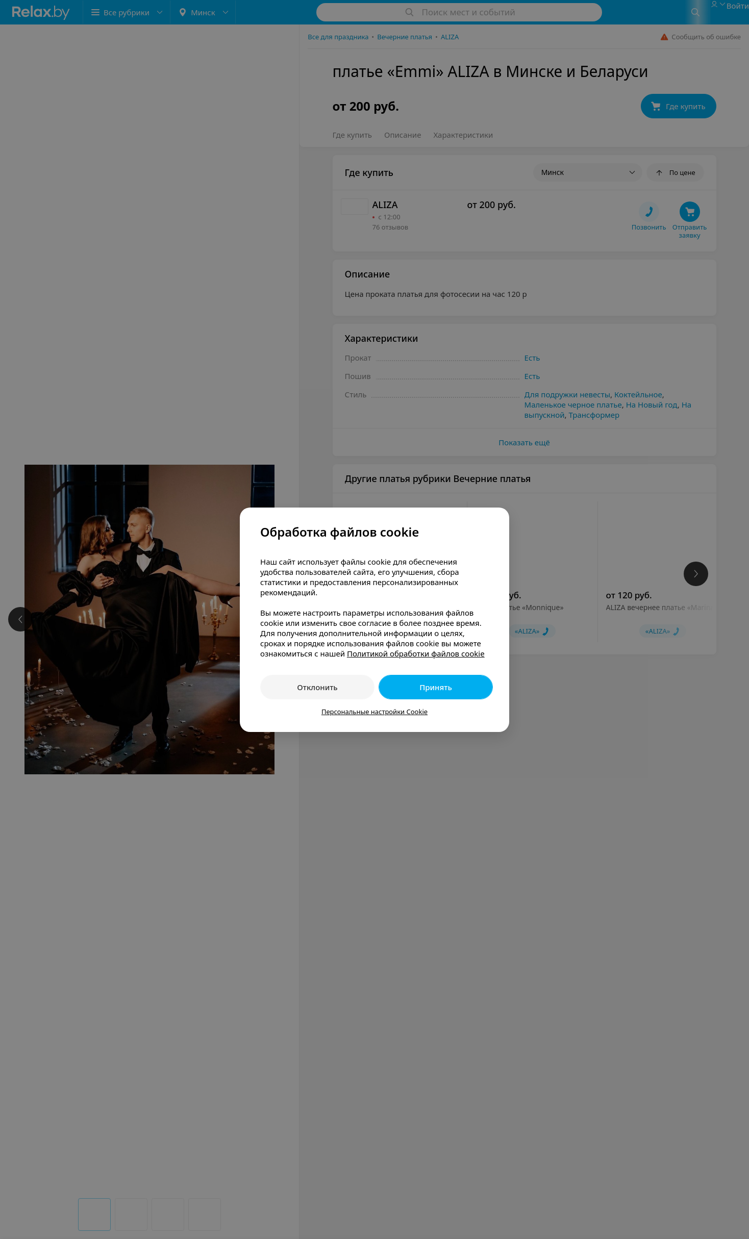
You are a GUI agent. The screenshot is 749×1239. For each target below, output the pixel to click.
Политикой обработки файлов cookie (416, 653)
